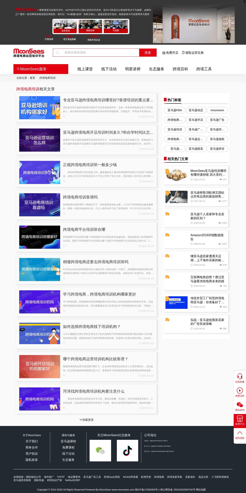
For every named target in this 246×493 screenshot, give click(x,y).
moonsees (217, 110)
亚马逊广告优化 (196, 130)
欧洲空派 (146, 476)
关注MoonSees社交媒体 (113, 435)
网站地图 (201, 489)
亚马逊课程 (68, 441)
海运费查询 (74, 476)
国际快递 (39, 480)
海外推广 (49, 476)
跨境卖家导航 (174, 476)
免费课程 (68, 447)
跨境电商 (159, 476)
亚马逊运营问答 (196, 139)
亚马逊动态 (196, 110)
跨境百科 (180, 69)
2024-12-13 (197, 307)
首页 (32, 77)
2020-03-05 (197, 223)
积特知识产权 (54, 480)
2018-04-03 (197, 265)
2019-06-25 (197, 329)
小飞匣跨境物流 (220, 476)
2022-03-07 (146, 181)
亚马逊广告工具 (92, 476)
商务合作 (32, 447)
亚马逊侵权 (217, 139)
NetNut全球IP (72, 480)
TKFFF (61, 476)
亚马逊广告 (217, 119)
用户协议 (32, 453)
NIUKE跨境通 (130, 476)
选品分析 (203, 476)
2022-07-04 (146, 116)
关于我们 (32, 441)
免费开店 (170, 52)
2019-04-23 (197, 286)
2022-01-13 (146, 213)
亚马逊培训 (175, 129)
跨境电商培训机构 (175, 139)
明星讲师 (132, 69)
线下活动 (109, 69)
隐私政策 (32, 459)
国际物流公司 (33, 476)
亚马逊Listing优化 (175, 149)
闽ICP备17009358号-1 (147, 489)
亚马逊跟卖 (196, 148)
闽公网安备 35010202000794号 (178, 489)
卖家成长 (190, 476)
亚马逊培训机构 (217, 130)
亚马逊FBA (175, 110)
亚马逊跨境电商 (22, 480)
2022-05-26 (146, 149)
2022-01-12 (146, 311)
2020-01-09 (197, 244)
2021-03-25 (197, 179)
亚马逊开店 (196, 119)
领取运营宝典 (193, 52)
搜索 (148, 53)
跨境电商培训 (27, 89)
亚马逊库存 (217, 148)
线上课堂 (85, 69)
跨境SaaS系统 (112, 476)
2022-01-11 (146, 408)
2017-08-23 (197, 201)
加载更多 (86, 419)
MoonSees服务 (31, 69)
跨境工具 (204, 69)
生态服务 (156, 69)
